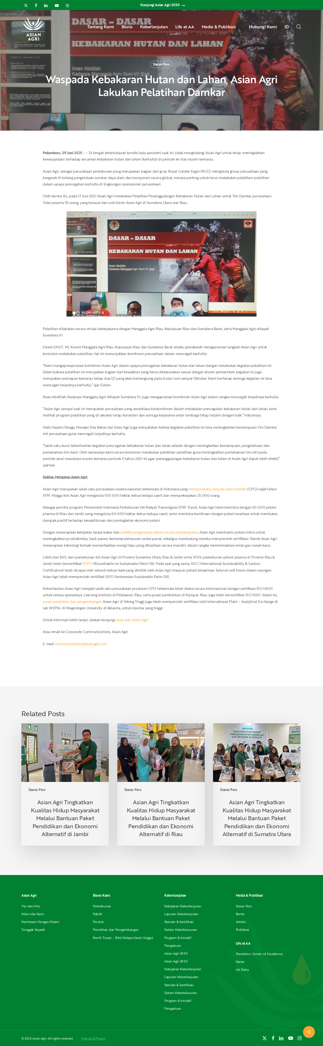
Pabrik (97, 913)
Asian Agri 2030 (176, 953)
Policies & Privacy (93, 1038)
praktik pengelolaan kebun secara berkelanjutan (159, 532)
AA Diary (242, 969)
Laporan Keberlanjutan (181, 913)
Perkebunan (102, 906)
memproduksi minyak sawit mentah (218, 489)
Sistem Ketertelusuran (180, 929)
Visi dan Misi (30, 906)
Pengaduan (172, 945)
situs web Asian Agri (132, 619)
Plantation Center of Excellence (259, 953)
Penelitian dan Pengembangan (115, 929)
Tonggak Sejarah (33, 929)
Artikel (241, 921)
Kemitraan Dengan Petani (40, 921)
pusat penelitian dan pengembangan (72, 601)
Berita (240, 913)
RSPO (87, 563)
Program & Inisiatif (177, 937)
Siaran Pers (161, 64)
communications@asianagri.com (81, 643)
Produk (98, 921)
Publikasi (242, 929)
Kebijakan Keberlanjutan (182, 906)
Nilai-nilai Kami (32, 913)
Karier (240, 961)
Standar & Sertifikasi (179, 921)
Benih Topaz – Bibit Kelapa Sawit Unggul (123, 937)
